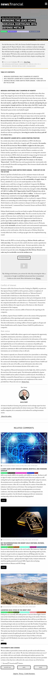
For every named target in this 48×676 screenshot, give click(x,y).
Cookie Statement (29, 673)
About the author (6, 416)
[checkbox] (1, 663)
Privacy (21, 673)
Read (3, 500)
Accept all (7, 667)
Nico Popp (27, 62)
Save (24, 667)
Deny (40, 667)
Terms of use (25, 382)
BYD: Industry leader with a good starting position (23, 78)
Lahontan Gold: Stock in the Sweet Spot (16, 610)
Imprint (15, 673)
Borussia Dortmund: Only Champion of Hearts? (21, 76)
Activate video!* (24, 257)
